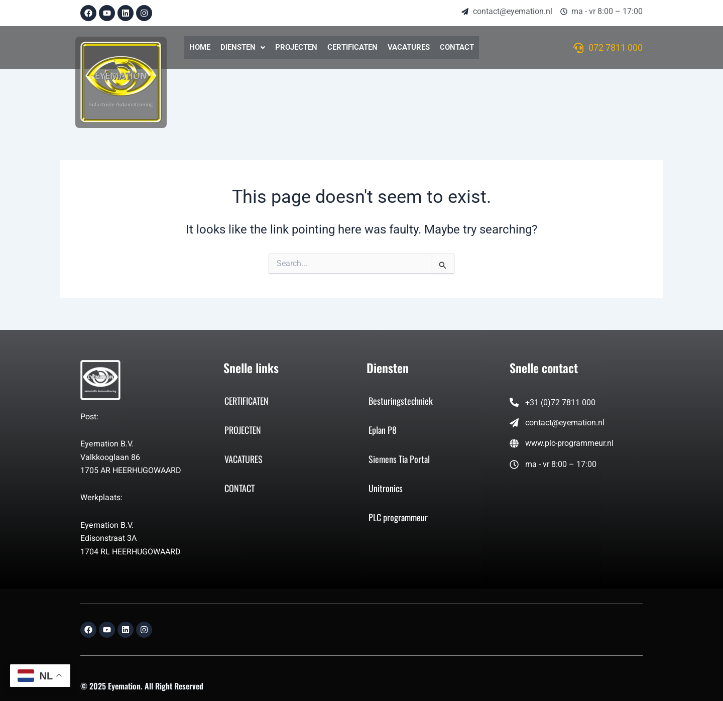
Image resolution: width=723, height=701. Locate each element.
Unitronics (386, 488)
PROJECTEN (296, 47)
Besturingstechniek (401, 400)
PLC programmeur (398, 517)
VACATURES (409, 47)
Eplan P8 (383, 429)
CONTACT (457, 47)
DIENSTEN (242, 47)
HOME (199, 47)
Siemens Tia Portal (399, 458)
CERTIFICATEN (352, 47)
